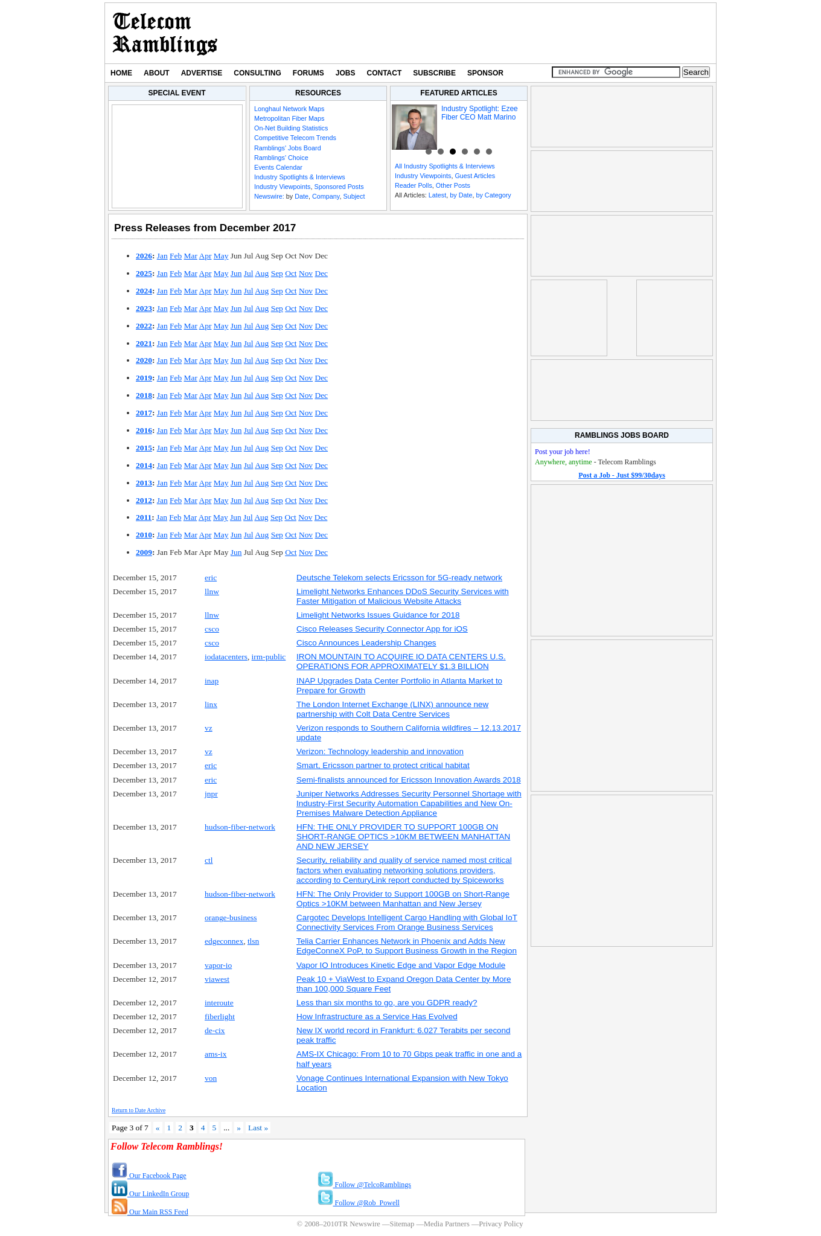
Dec (321, 273)
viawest (217, 979)
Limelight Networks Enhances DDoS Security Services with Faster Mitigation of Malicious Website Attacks (402, 596)
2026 (144, 255)
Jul (249, 273)
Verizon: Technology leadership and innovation (380, 751)
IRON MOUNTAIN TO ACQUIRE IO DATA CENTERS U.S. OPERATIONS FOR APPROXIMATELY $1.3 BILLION (401, 661)
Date (301, 196)
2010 (144, 534)
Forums (308, 73)
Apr (205, 255)
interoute (219, 1002)
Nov (306, 273)
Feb (176, 255)
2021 (144, 343)
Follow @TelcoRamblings (365, 1184)
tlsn (253, 941)
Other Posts (453, 185)
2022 (144, 325)
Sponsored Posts (338, 186)
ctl (208, 860)
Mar (190, 255)
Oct (290, 273)
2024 (144, 290)
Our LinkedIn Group (150, 1194)
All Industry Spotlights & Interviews (445, 166)
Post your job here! (562, 451)
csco (212, 628)
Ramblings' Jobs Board (287, 148)
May (221, 255)
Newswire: (269, 196)
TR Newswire (165, 33)
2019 (144, 377)
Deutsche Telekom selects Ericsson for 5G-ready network (399, 577)
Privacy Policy (501, 1224)
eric (211, 577)
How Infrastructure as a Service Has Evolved (377, 1016)
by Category (493, 195)
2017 (144, 412)
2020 (144, 360)
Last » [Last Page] (258, 1127)
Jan (162, 255)
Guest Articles (475, 175)
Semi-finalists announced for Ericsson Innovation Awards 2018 (408, 779)
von (211, 1078)
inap (212, 680)
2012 (144, 500)
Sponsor (485, 73)
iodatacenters (226, 656)
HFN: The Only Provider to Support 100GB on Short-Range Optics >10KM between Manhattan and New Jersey (403, 898)
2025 (144, 273)
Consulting (257, 73)
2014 (144, 465)
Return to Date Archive (138, 1110)
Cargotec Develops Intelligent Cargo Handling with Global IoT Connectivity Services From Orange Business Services (406, 922)
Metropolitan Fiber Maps (289, 118)
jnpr (211, 793)
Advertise (202, 73)
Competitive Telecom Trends (295, 137)
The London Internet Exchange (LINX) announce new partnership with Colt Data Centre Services (392, 709)
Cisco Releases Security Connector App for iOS (382, 628)
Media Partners (447, 1224)
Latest (437, 195)
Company (325, 196)
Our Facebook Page (149, 1175)
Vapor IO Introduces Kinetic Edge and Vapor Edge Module (400, 965)
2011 (144, 517)
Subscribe (434, 73)
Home (121, 73)
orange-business (231, 917)
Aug (262, 273)
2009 (144, 552)
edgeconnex (224, 941)
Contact (384, 73)
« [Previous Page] (158, 1127)
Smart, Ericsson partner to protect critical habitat (383, 765)
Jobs (346, 73)
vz (208, 727)
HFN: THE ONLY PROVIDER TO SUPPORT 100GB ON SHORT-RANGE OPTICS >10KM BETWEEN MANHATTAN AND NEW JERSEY (403, 836)
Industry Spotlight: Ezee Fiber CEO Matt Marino (479, 112)
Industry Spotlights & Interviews (299, 177)
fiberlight (220, 1016)
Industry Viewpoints (282, 186)
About (157, 73)
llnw (212, 591)
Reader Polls (413, 185)
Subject (354, 196)
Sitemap (401, 1224)
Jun (236, 273)
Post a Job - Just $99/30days (621, 475)
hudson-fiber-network (240, 826)
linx (211, 704)
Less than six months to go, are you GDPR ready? (387, 1002)
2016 (144, 430)
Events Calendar (278, 167)
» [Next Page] (239, 1127)
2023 (144, 308)
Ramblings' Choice (281, 157)
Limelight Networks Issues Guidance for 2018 (377, 615)
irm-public (269, 656)
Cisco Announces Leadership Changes (366, 642)
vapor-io (218, 965)
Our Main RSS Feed (150, 1212)
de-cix (215, 1030)
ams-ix (216, 1053)
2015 (144, 447)
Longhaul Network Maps (289, 108)
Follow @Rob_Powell (359, 1203)
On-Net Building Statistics (291, 128)
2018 (144, 395)
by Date (461, 195)
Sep (277, 273)
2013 (144, 482)
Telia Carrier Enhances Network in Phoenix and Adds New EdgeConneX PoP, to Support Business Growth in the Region (406, 946)
